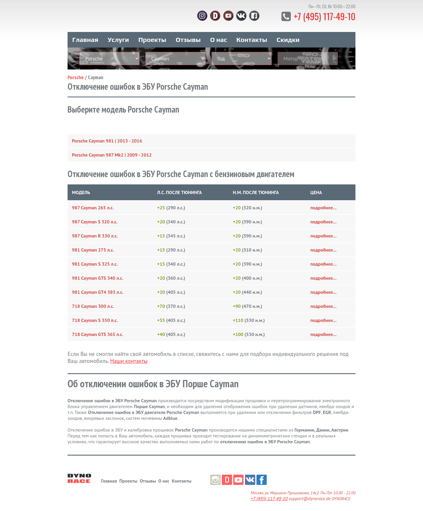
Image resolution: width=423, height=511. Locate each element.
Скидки (288, 37)
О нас (218, 37)
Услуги (118, 37)
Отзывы (188, 37)
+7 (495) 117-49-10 (323, 16)
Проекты (152, 37)
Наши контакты (128, 358)
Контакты (251, 37)
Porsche (76, 75)
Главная (85, 37)
